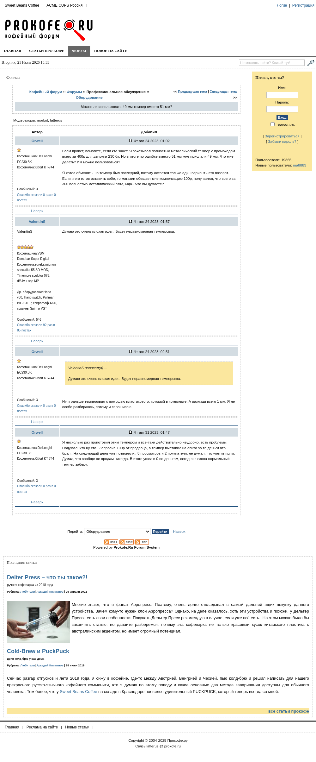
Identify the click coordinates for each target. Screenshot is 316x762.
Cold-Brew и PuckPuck (38, 651)
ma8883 (299, 165)
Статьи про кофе (46, 51)
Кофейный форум (45, 92)
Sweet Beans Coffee (22, 5)
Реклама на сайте (42, 727)
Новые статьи (77, 727)
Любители (28, 591)
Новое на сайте (110, 51)
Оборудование (89, 97)
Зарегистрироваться (282, 136)
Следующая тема (223, 91)
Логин (282, 5)
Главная (12, 51)
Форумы (74, 92)
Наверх (37, 211)
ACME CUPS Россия (64, 5)
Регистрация (303, 5)
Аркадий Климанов (50, 591)
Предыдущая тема (192, 91)
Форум (79, 51)
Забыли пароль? (282, 141)
